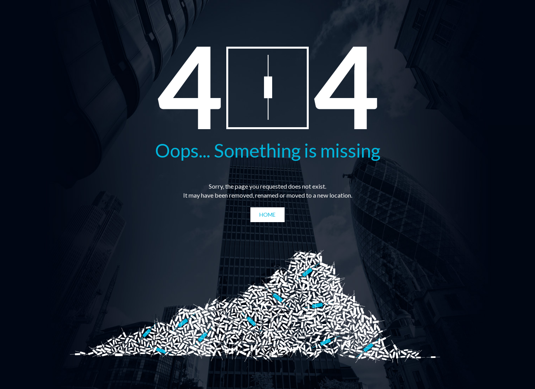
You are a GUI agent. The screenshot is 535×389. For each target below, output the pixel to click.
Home (267, 214)
